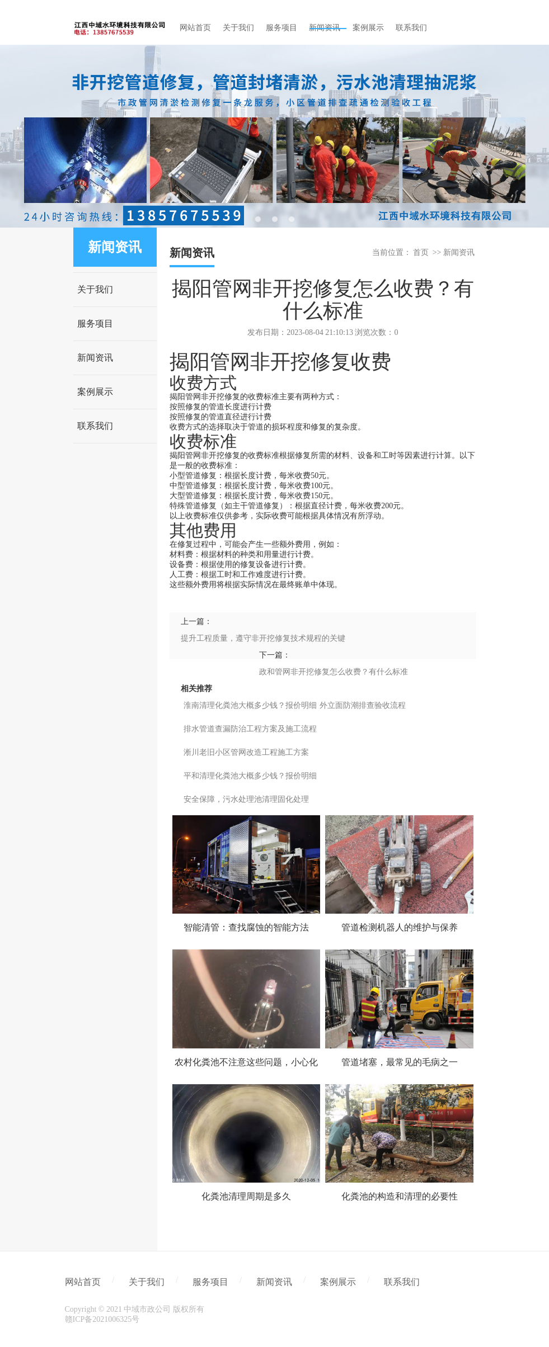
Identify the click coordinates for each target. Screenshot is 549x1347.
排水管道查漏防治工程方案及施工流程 (250, 729)
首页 (421, 252)
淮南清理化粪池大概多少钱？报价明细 (250, 705)
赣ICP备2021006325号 (102, 1319)
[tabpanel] (274, 136)
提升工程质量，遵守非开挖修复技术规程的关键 (263, 638)
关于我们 (95, 289)
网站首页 (83, 1282)
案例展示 (95, 391)
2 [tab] (275, 219)
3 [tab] (291, 219)
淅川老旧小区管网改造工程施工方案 (246, 752)
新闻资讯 (95, 357)
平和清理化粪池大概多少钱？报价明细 (250, 776)
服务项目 (95, 323)
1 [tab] (258, 219)
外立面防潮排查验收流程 (363, 705)
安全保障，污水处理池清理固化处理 (246, 799)
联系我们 (95, 426)
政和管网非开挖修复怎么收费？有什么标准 (333, 672)
